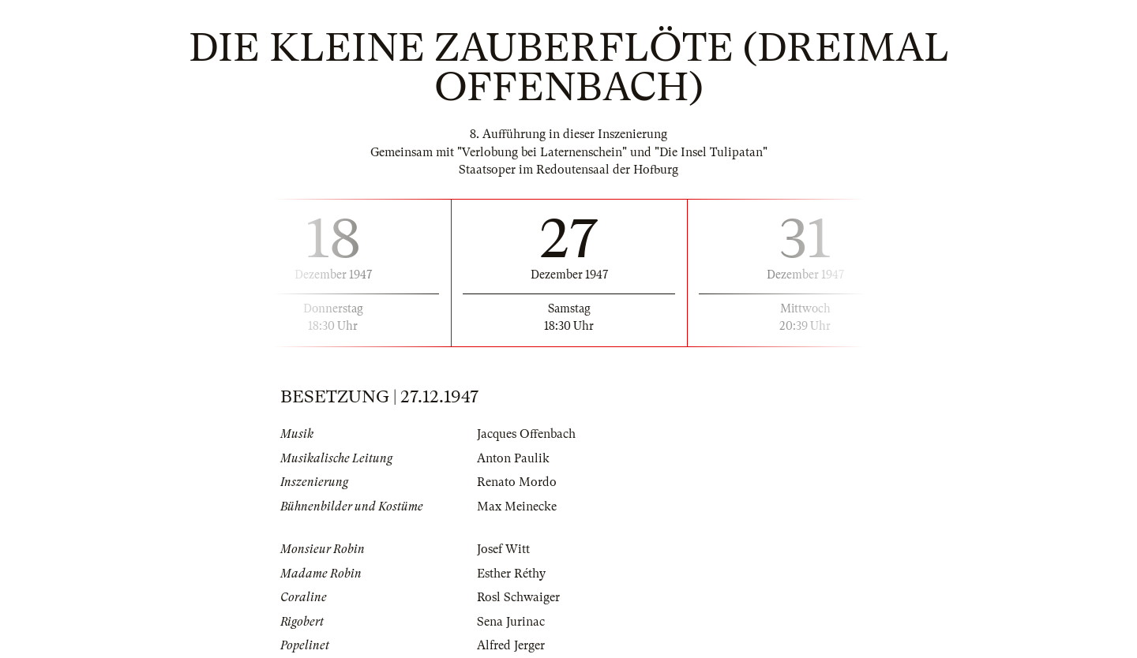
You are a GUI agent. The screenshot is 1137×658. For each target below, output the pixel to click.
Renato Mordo (517, 482)
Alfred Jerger (511, 645)
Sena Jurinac (511, 622)
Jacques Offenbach (526, 434)
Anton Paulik (513, 458)
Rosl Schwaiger (518, 597)
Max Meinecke (517, 506)
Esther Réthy (511, 573)
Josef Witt (503, 549)
